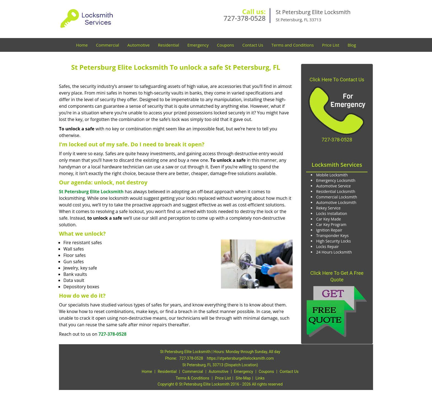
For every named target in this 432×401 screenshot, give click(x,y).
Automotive (138, 45)
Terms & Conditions (192, 378)
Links (259, 378)
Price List (330, 45)
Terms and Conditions (292, 45)
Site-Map (243, 378)
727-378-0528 (244, 18)
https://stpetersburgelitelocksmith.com (240, 358)
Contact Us (252, 45)
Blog (351, 45)
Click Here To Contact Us (337, 79)
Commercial (107, 45)
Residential (168, 45)
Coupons (225, 45)
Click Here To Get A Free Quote (336, 276)
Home (82, 45)
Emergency (198, 45)
